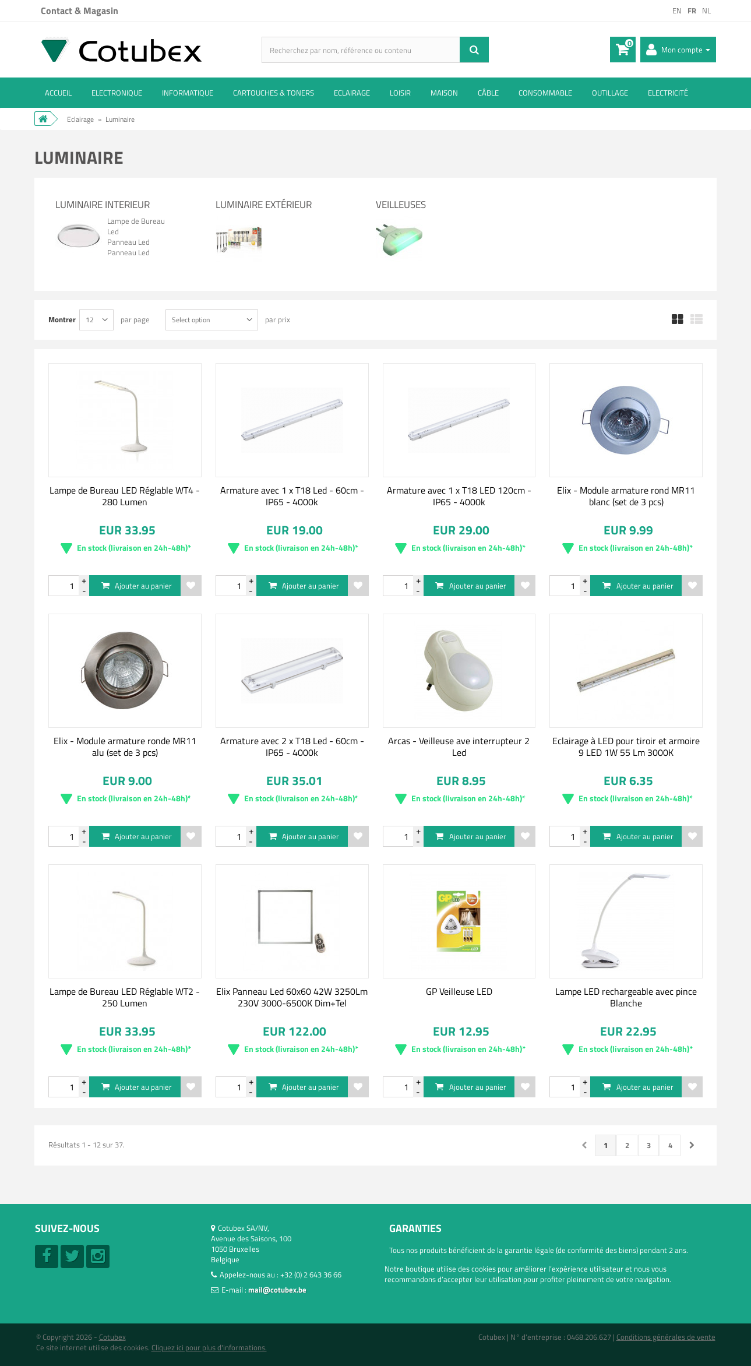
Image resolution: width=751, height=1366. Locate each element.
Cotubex (112, 1337)
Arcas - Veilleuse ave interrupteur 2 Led (459, 746)
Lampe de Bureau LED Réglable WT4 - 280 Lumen (125, 496)
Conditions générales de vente (665, 1337)
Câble (488, 92)
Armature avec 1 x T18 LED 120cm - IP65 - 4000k (459, 496)
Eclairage (352, 92)
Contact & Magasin (79, 10)
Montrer (62, 319)
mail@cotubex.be (277, 1289)
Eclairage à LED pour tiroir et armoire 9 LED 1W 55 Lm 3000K (626, 746)
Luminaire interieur (102, 204)
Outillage (610, 92)
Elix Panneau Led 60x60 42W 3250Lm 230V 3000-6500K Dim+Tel (292, 997)
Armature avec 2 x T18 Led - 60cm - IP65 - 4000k (292, 746)
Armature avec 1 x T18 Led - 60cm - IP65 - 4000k (292, 496)
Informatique (187, 92)
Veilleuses (401, 204)
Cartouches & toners (273, 92)
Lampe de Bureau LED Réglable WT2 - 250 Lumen (125, 997)
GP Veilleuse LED (459, 991)
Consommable (545, 92)
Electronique (116, 92)
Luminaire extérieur (264, 204)
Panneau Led (128, 242)
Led (113, 231)
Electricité (668, 92)
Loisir (400, 92)
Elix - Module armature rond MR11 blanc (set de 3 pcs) (626, 496)
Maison (444, 92)
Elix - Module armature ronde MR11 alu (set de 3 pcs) (125, 746)
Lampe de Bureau (136, 221)
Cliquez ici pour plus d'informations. (209, 1347)
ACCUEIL (58, 92)
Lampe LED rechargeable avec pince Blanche (626, 997)
